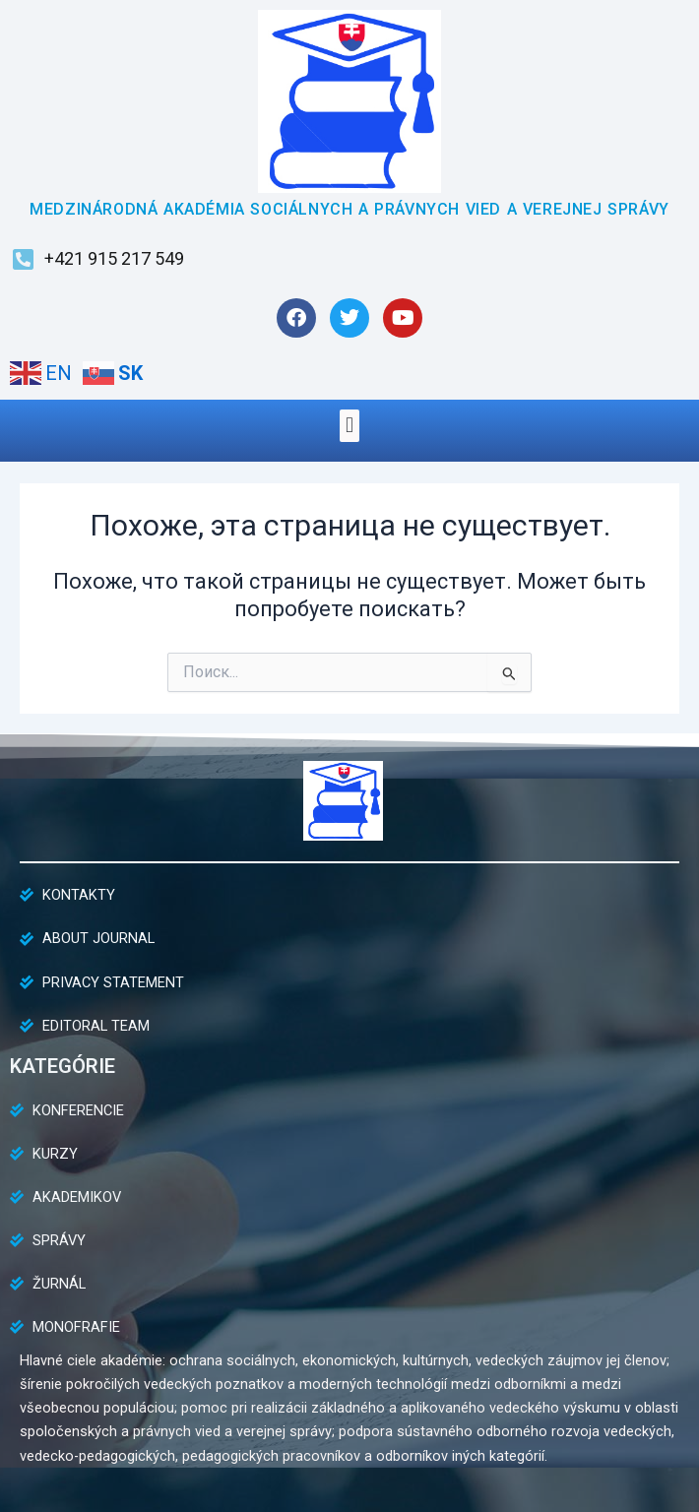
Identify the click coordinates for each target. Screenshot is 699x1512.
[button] (349, 426)
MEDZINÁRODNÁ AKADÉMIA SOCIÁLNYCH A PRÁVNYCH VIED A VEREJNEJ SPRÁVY (349, 209)
